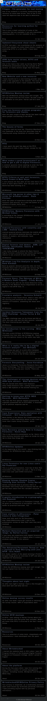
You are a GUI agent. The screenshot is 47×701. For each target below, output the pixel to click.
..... (40, 15)
